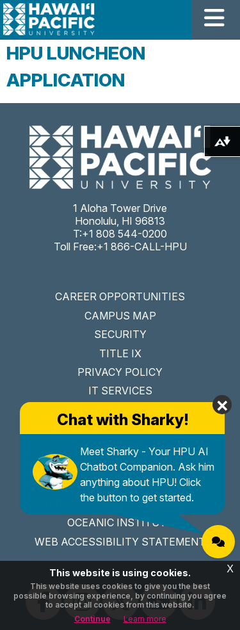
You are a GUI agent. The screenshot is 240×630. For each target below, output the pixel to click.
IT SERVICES (120, 390)
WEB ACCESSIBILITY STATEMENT (120, 541)
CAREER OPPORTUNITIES (120, 296)
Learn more (145, 619)
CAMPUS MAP (120, 315)
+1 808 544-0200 (124, 233)
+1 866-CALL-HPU (142, 246)
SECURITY (120, 334)
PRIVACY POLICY (120, 372)
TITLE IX (120, 353)
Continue (92, 619)
